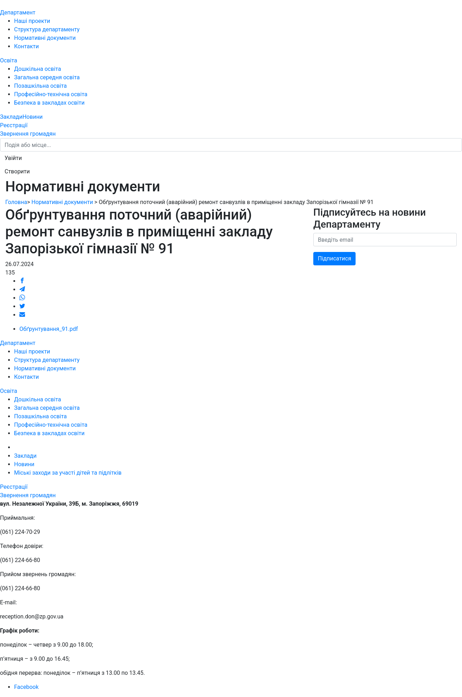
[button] (13, 158)
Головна (16, 202)
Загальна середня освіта (47, 77)
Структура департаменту (47, 29)
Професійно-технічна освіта (50, 94)
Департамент (17, 12)
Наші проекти (32, 21)
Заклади (11, 116)
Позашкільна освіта (40, 85)
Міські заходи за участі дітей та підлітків (68, 472)
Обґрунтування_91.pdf (48, 329)
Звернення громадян (28, 133)
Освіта (8, 60)
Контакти (26, 46)
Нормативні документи (45, 38)
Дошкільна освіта (37, 69)
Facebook (26, 687)
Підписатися (334, 258)
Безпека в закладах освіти (49, 102)
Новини (33, 116)
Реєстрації (13, 125)
